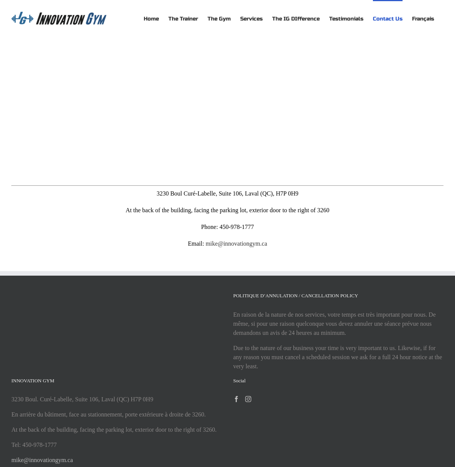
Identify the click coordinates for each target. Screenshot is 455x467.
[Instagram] (248, 399)
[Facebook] (236, 399)
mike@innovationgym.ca (236, 243)
